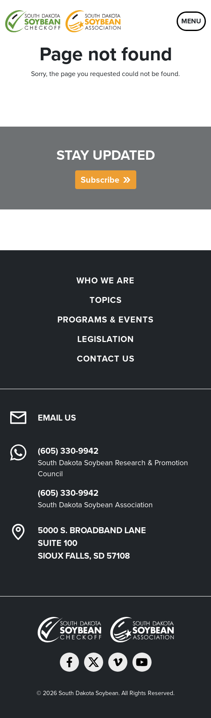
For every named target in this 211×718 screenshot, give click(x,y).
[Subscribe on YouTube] (142, 662)
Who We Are (105, 280)
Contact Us (106, 358)
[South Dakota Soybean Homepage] (63, 21)
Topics (106, 300)
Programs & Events (105, 319)
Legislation (105, 339)
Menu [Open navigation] (191, 21)
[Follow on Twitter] (93, 662)
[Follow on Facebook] (69, 662)
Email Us (57, 417)
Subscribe (100, 179)
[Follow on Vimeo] (117, 662)
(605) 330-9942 (68, 450)
